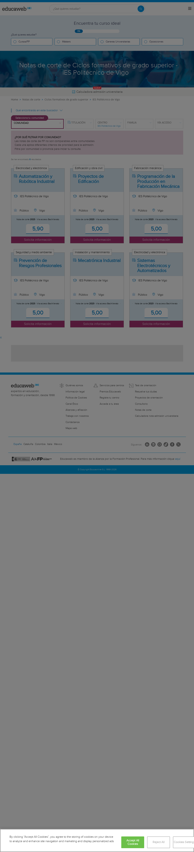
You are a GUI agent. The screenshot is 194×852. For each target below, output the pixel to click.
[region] (97, 840)
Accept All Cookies (132, 842)
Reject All (159, 842)
